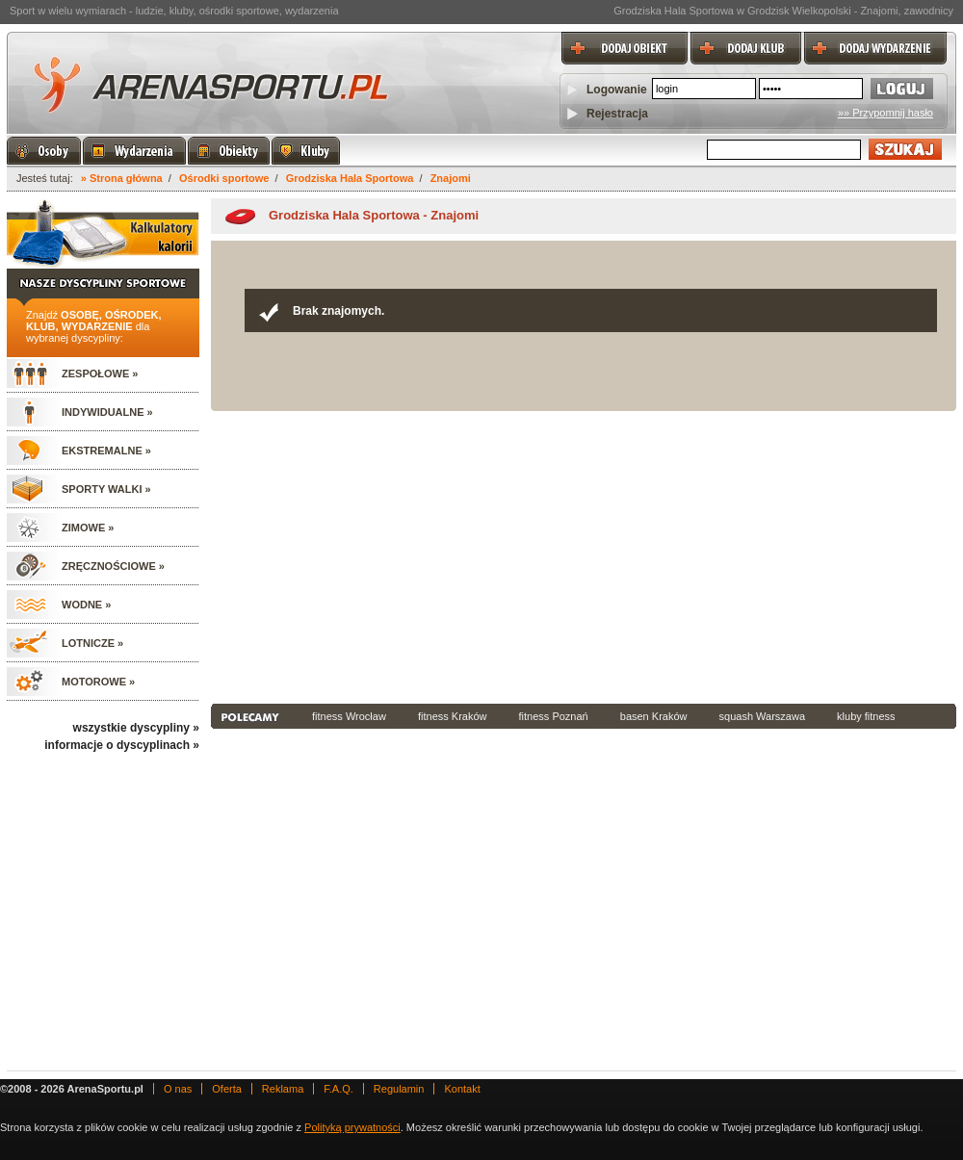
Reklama (282, 1089)
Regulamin (399, 1089)
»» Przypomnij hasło (885, 112)
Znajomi (450, 178)
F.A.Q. (338, 1089)
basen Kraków (654, 716)
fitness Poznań (553, 716)
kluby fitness (866, 716)
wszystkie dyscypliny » (136, 728)
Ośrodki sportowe (224, 178)
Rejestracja (617, 113)
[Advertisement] (474, 555)
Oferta (227, 1089)
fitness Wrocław (349, 716)
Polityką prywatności (352, 1127)
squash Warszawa (762, 716)
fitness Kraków (452, 716)
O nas (178, 1089)
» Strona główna (122, 178)
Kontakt (462, 1089)
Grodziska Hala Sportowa (350, 178)
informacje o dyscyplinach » (121, 745)
